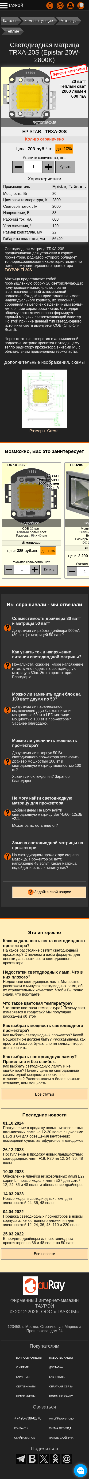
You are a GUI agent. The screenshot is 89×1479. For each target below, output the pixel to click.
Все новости (44, 1254)
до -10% (64, 148)
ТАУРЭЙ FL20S (18, 270)
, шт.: (44, 158)
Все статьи (44, 1094)
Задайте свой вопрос (52, 892)
